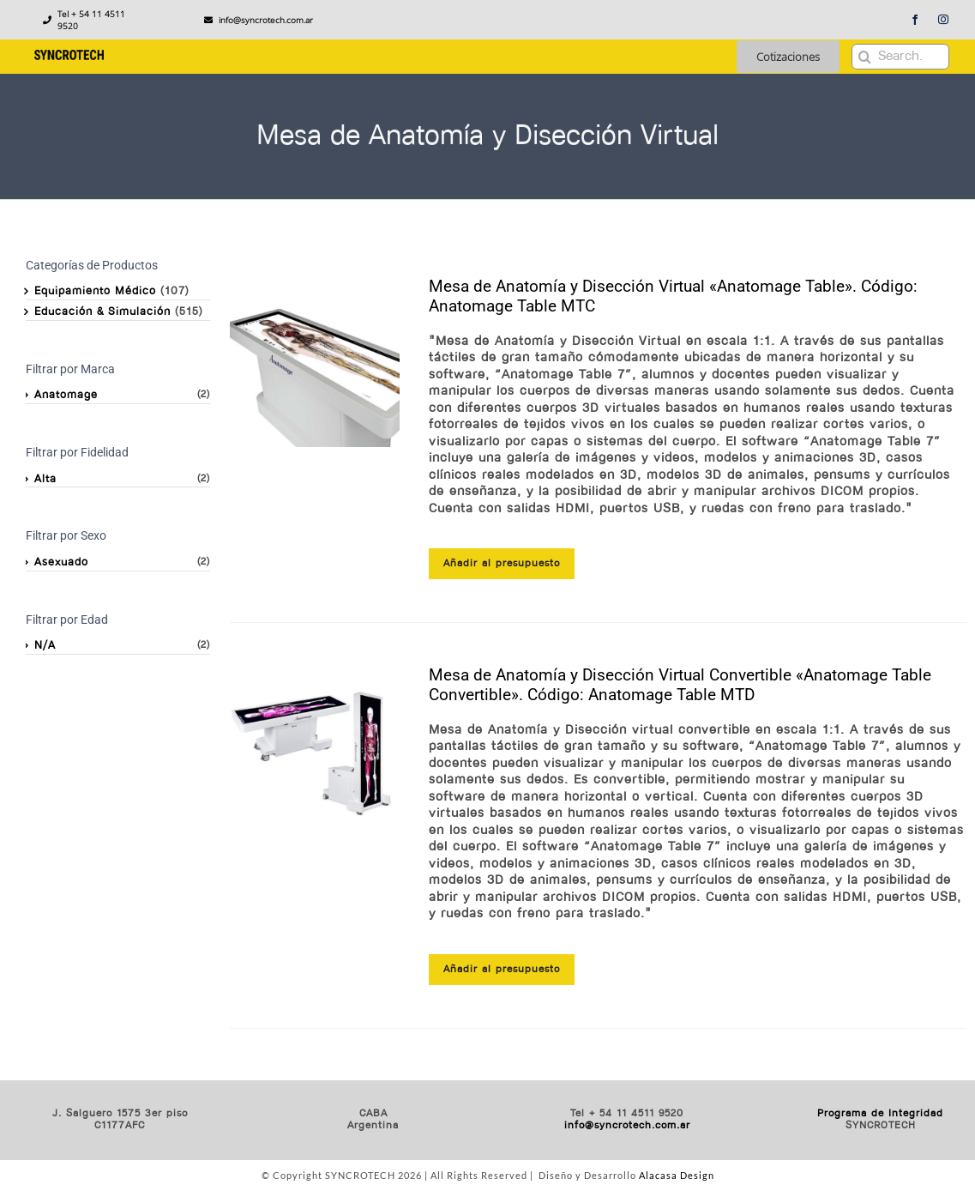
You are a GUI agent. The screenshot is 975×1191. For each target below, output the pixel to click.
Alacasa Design (676, 1175)
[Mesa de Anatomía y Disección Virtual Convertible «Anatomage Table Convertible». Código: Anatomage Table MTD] (314, 750)
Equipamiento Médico (95, 291)
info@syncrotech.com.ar (627, 1126)
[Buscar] (864, 57)
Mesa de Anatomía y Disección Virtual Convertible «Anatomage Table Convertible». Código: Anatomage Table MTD (680, 684)
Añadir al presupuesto (501, 564)
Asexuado (61, 562)
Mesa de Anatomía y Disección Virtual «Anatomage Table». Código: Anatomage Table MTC (673, 296)
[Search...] (900, 57)
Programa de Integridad (880, 1114)
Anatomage (66, 395)
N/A (45, 645)
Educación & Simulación (102, 311)
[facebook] (915, 20)
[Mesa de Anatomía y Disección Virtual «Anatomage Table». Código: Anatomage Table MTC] (314, 361)
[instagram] (943, 20)
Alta (45, 479)
